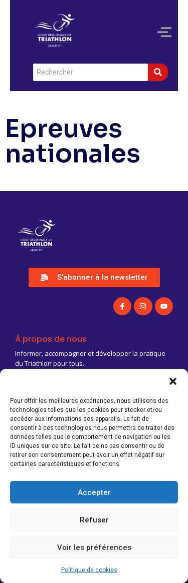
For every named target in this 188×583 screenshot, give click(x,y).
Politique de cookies (89, 569)
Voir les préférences (94, 547)
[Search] (90, 72)
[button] (173, 381)
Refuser (94, 519)
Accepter (94, 492)
